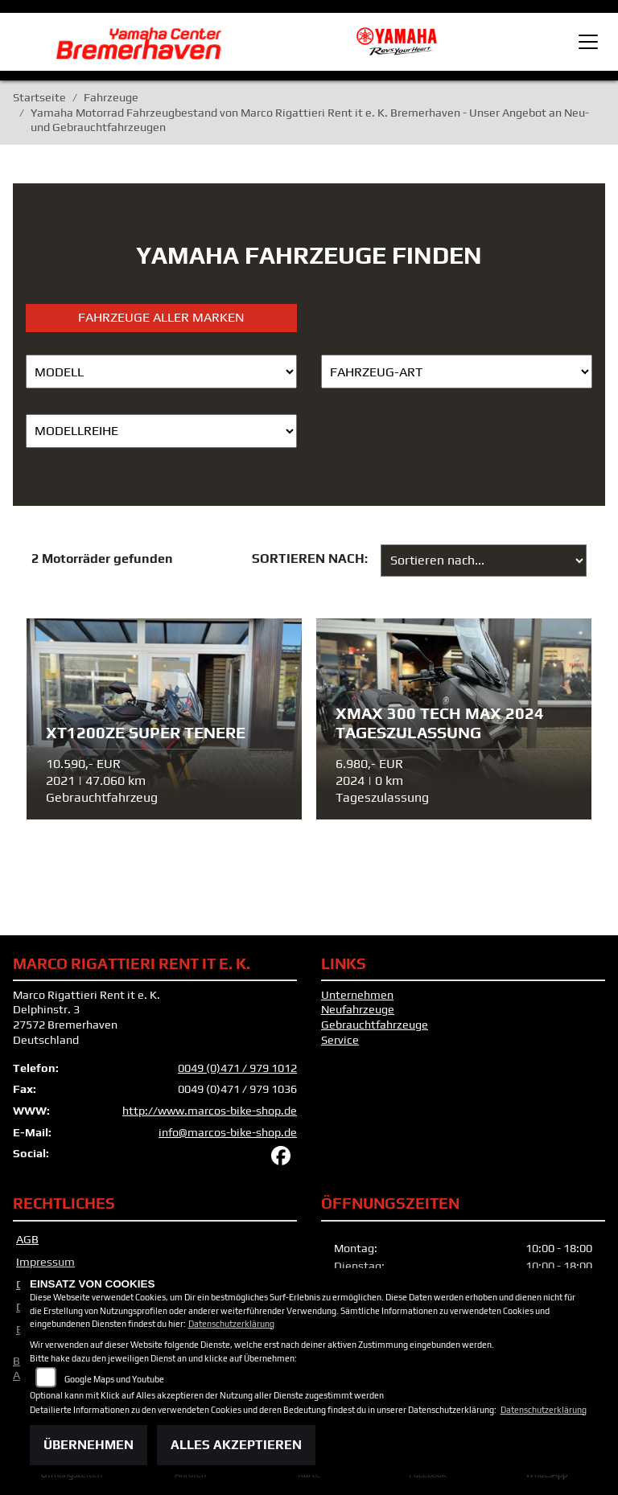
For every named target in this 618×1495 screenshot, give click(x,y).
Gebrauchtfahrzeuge (374, 1024)
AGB (27, 1239)
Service (340, 1039)
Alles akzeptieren (236, 1444)
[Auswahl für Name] (161, 371)
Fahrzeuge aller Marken (161, 317)
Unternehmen (357, 994)
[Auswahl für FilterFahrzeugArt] (456, 371)
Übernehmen (88, 1444)
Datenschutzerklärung (231, 1324)
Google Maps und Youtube (114, 1379)
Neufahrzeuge (357, 1009)
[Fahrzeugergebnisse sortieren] (484, 560)
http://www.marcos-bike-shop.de (209, 1110)
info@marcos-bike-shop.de (228, 1132)
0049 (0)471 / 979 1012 (237, 1068)
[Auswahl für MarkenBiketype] (161, 431)
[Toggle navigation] (588, 41)
